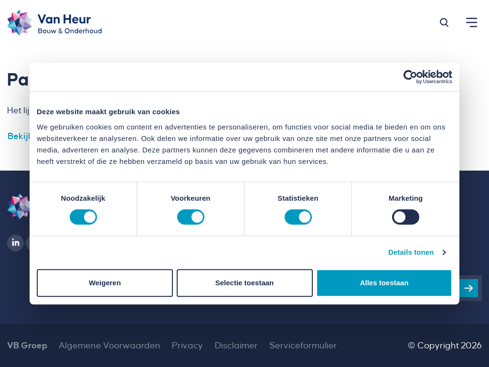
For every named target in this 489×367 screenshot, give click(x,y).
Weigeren (105, 283)
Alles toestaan (384, 283)
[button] (444, 22)
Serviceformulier (303, 345)
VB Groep (27, 345)
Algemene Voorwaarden (109, 345)
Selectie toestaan (244, 283)
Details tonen (411, 252)
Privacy (187, 345)
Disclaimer (236, 345)
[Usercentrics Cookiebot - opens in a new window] (410, 77)
